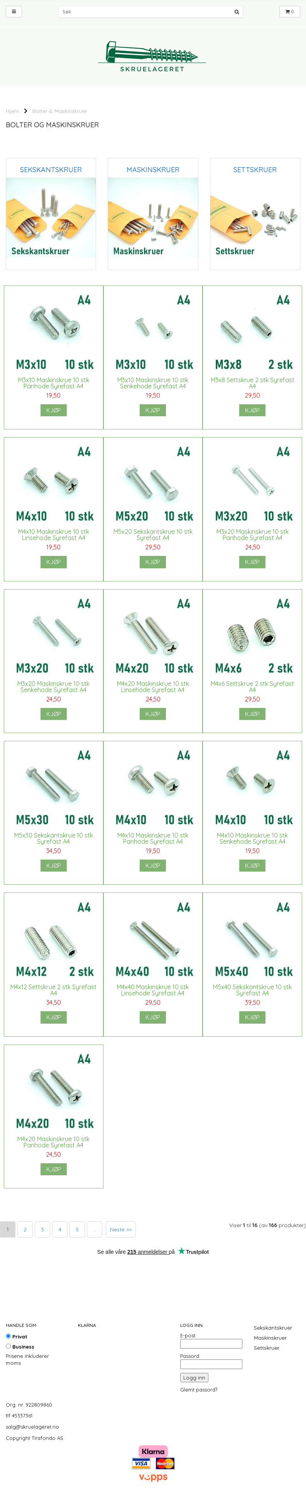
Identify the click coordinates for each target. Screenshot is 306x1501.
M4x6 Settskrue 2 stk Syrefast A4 (252, 686)
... (94, 1229)
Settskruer (266, 1347)
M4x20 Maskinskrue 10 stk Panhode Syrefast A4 (53, 1142)
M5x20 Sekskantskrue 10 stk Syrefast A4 (153, 534)
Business (20, 1347)
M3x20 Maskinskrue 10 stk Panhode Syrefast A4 (252, 534)
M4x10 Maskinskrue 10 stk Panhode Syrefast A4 (152, 838)
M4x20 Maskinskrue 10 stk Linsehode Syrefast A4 (153, 686)
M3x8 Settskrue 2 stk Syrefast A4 (252, 383)
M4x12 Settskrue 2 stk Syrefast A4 (53, 990)
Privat (16, 1336)
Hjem (12, 111)
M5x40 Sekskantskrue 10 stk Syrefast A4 (252, 990)
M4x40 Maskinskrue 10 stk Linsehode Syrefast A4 (153, 990)
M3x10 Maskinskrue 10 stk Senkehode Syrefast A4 (152, 383)
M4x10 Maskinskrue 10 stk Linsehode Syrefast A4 (53, 534)
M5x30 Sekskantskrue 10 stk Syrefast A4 (53, 838)
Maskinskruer (270, 1337)
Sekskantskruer (273, 1327)
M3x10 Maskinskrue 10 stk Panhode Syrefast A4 (53, 383)
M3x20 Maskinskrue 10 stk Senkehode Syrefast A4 (53, 686)
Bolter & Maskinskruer (59, 111)
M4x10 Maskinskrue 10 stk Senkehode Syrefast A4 (252, 838)
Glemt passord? (198, 1389)
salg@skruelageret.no (32, 1427)
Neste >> (121, 1229)
